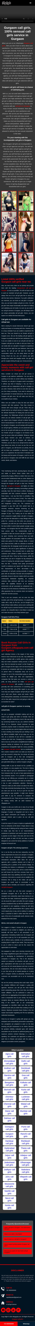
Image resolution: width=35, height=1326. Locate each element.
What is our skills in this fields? (13, 1234)
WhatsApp (26, 1324)
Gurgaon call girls (17, 1319)
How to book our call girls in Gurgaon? (15, 1239)
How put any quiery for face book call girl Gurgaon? (16, 1251)
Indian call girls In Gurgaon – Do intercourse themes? (17, 1228)
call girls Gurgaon (7, 887)
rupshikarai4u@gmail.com (13, 1297)
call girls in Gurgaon (22, 106)
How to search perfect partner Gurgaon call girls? (16, 1245)
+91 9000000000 (11, 1290)
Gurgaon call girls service (12, 749)
